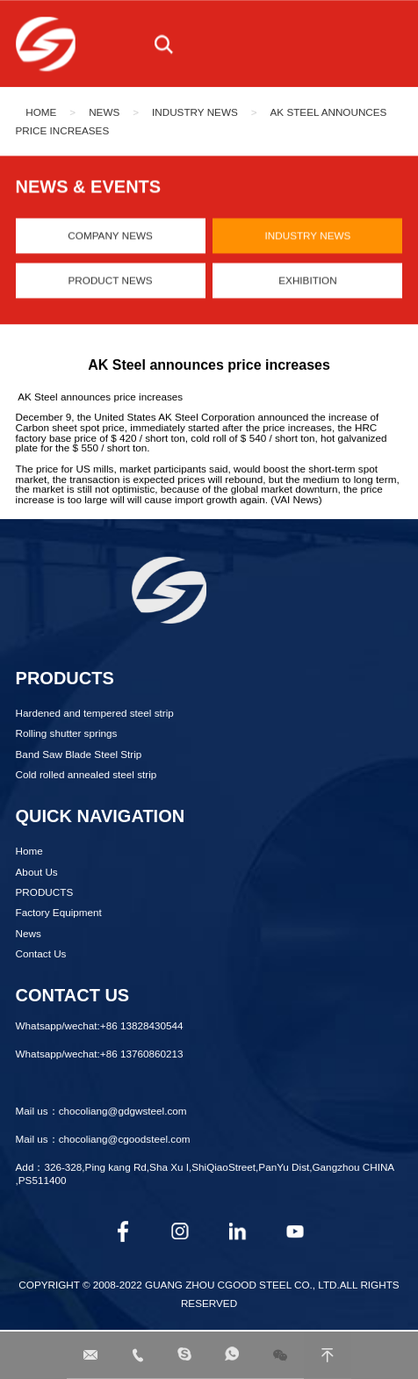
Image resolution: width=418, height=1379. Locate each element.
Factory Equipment (59, 912)
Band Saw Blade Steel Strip (79, 754)
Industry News (195, 113)
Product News (110, 283)
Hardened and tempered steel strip (95, 712)
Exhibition (307, 283)
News (104, 113)
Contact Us (41, 953)
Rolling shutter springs (67, 733)
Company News (110, 238)
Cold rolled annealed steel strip (86, 774)
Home (40, 113)
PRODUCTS (45, 892)
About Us (37, 871)
